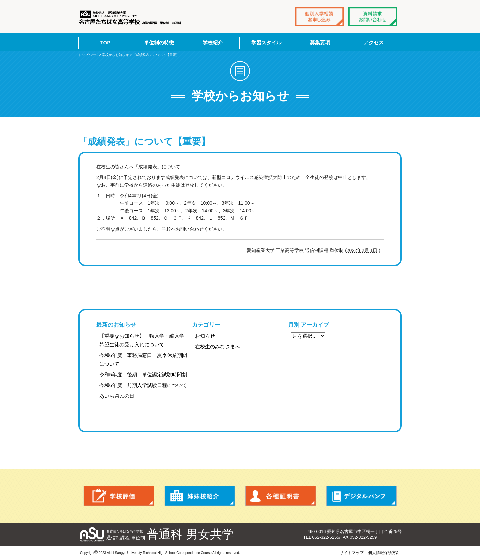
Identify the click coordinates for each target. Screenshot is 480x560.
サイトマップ (352, 552)
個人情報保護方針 (384, 552)
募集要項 (320, 42)
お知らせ (205, 336)
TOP (105, 42)
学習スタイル (266, 42)
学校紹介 (213, 42)
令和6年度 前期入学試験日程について (143, 385)
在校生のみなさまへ (217, 346)
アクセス (374, 42)
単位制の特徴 (159, 42)
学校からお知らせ (115, 55)
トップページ (88, 55)
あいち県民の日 (116, 396)
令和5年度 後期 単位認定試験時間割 (143, 374)
